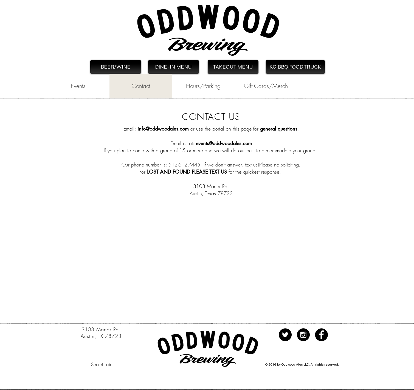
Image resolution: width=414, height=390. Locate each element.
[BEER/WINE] (115, 67)
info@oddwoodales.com (163, 128)
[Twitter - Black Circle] (285, 334)
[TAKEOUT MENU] (233, 67)
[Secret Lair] (101, 364)
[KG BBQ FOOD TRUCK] (295, 67)
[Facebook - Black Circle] (321, 334)
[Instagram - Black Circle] (303, 334)
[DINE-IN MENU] (173, 67)
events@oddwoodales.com (224, 143)
